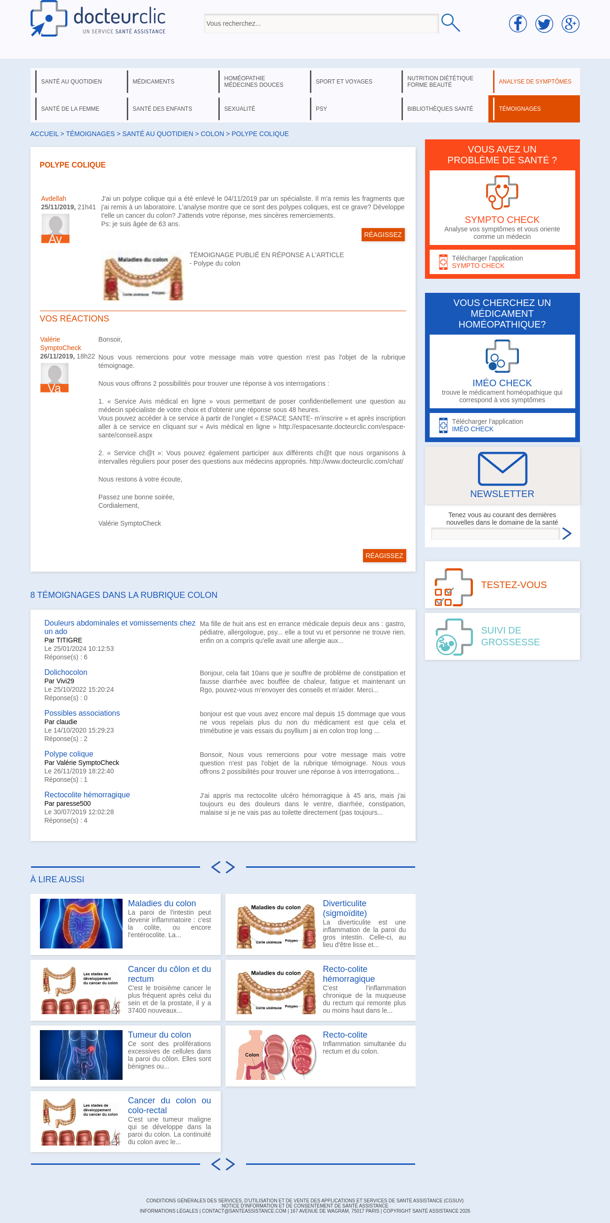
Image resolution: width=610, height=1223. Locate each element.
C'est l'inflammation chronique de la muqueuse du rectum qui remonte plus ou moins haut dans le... (320, 989)
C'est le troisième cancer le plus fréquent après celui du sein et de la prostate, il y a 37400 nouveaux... (125, 989)
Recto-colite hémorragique (349, 974)
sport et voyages (344, 81)
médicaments (154, 81)
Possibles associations (82, 713)
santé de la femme (70, 109)
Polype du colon (216, 263)
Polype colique (69, 754)
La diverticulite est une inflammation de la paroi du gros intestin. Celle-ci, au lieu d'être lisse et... (320, 923)
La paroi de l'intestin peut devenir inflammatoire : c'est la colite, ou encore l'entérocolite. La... (125, 923)
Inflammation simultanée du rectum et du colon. (320, 1055)
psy (321, 109)
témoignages (520, 109)
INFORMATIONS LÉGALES (169, 1211)
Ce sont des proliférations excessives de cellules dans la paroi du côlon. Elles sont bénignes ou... (125, 1055)
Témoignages (90, 134)
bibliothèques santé (440, 109)
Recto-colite (345, 1035)
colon (212, 134)
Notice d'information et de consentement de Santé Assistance (305, 1205)
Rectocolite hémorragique (87, 795)
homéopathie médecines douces (254, 81)
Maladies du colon (162, 903)
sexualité (239, 109)
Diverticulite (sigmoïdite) (345, 908)
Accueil (45, 134)
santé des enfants (163, 109)
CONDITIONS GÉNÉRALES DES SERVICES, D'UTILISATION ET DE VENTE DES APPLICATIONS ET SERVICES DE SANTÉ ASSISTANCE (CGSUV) (305, 1200)
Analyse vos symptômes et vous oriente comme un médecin (502, 207)
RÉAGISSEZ (383, 234)
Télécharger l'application (502, 262)
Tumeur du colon (159, 1035)
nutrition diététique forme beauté (441, 81)
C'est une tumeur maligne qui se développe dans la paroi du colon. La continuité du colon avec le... (125, 1121)
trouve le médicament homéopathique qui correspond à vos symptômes (502, 371)
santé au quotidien (71, 81)
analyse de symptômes (535, 81)
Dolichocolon (66, 672)
